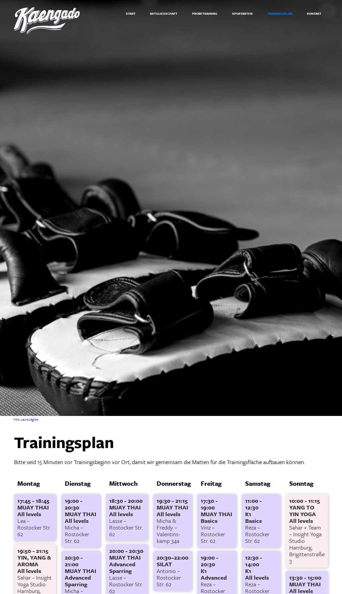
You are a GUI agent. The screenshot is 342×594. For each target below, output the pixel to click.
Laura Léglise (29, 419)
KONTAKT (314, 13)
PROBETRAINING (204, 13)
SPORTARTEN (242, 13)
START (131, 13)
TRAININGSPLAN (279, 13)
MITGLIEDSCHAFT (163, 13)
